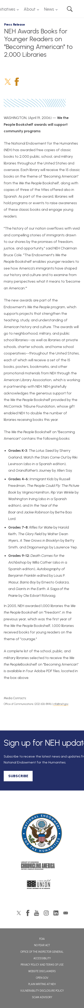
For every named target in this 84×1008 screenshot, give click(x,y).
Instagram (46, 913)
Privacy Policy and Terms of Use (42, 964)
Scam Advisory (42, 997)
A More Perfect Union (42, 885)
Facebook (17, 82)
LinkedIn (55, 913)
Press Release (14, 24)
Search (70, 9)
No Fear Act (42, 945)
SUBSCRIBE (18, 776)
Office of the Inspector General (42, 951)
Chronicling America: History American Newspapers (42, 867)
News (49, 9)
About (29, 9)
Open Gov (42, 977)
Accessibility (42, 958)
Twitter (8, 82)
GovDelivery (65, 913)
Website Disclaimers (42, 971)
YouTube (36, 913)
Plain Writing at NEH (42, 984)
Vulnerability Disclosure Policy (42, 990)
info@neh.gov (60, 704)
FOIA (42, 938)
